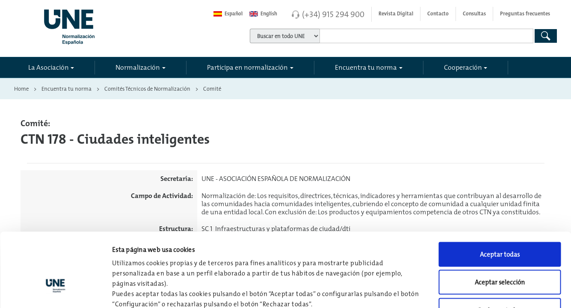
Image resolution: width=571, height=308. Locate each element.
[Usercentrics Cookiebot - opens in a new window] (55, 291)
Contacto (438, 13)
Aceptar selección (500, 224)
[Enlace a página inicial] (106, 24)
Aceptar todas (500, 196)
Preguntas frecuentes (525, 13)
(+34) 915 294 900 (333, 14)
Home (21, 88)
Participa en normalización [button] (247, 67)
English (263, 13)
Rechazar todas (499, 252)
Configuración (445, 291)
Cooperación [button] (463, 67)
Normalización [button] (137, 67)
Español (228, 13)
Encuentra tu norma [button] (366, 67)
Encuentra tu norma (66, 88)
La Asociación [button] (48, 67)
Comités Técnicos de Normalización (147, 88)
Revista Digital (396, 13)
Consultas (474, 13)
